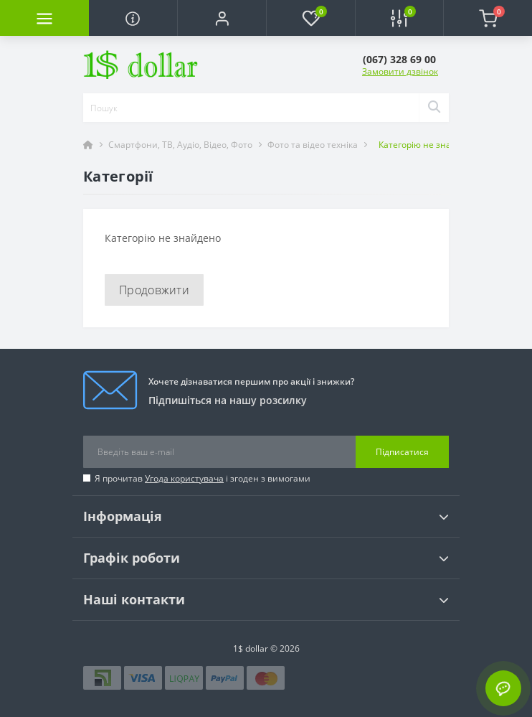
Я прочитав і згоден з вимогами (202, 478)
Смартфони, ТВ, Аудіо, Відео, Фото (180, 145)
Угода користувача (184, 478)
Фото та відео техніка (312, 145)
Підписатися (402, 452)
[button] (221, 18)
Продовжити (154, 290)
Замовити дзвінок (400, 71)
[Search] (434, 107)
